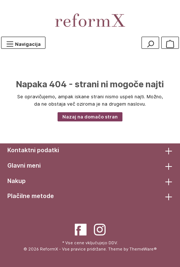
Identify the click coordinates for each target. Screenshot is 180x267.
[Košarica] (170, 43)
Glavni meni (24, 165)
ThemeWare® (143, 249)
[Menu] (23, 43)
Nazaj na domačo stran (90, 117)
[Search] (150, 43)
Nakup (16, 180)
